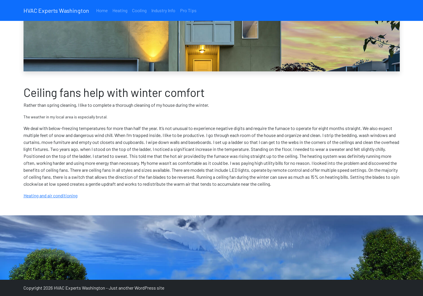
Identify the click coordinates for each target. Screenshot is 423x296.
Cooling (139, 10)
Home (102, 10)
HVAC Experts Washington (56, 10)
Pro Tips (188, 10)
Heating (119, 10)
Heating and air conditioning (51, 195)
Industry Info (163, 10)
